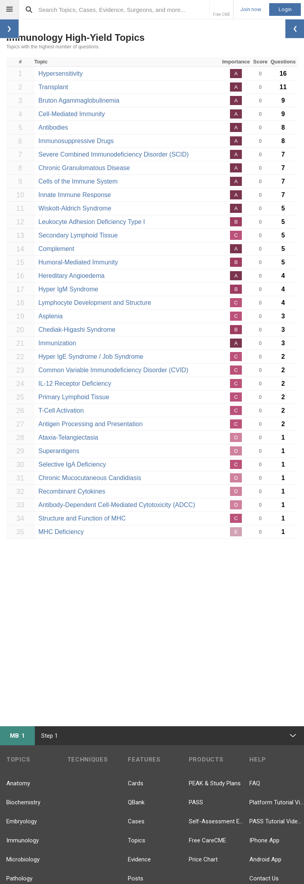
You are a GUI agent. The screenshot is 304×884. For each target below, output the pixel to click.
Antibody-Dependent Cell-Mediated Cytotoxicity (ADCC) (116, 504)
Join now (250, 9)
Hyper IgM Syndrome (68, 289)
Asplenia (50, 316)
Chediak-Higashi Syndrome (77, 329)
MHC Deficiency (61, 531)
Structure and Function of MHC (82, 518)
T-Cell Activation (61, 410)
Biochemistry (23, 802)
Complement (56, 248)
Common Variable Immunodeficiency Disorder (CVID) (113, 370)
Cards (135, 783)
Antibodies (53, 127)
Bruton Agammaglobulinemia (79, 100)
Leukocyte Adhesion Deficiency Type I (91, 221)
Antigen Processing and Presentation (90, 424)
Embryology (21, 821)
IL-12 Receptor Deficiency (74, 383)
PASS (196, 802)
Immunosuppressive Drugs (76, 141)
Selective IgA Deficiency (72, 464)
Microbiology (23, 859)
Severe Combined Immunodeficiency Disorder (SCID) (113, 154)
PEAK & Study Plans (215, 783)
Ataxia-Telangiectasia (68, 437)
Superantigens (58, 451)
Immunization (57, 343)
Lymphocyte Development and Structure (94, 302)
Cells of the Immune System (78, 181)
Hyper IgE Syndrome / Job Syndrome (90, 356)
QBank (136, 802)
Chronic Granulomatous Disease (84, 168)
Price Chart (203, 859)
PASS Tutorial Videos (276, 821)
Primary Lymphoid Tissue (73, 397)
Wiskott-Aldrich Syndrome (74, 208)
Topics (136, 840)
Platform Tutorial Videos (276, 802)
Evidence (139, 859)
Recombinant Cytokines (71, 491)
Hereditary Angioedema (71, 275)
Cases (136, 821)
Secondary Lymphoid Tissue (78, 235)
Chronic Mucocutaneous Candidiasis (89, 478)
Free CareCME (207, 840)
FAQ (254, 783)
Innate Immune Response (74, 194)
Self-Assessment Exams (216, 821)
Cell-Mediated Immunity (71, 114)
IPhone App (264, 840)
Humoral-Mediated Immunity (78, 262)
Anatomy (18, 783)
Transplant (53, 87)
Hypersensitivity (60, 73)
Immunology (22, 840)
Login (285, 9)
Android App (265, 859)
